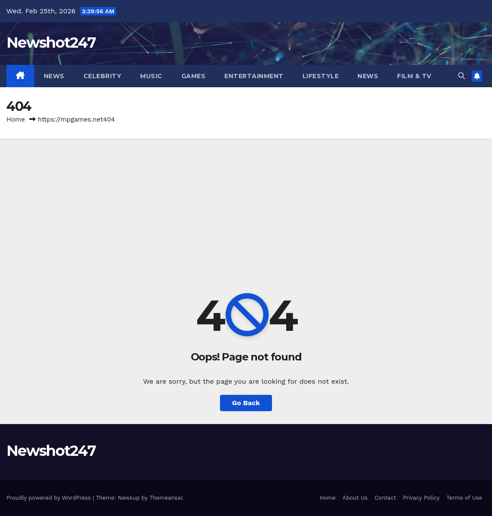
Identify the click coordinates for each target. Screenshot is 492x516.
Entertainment (254, 76)
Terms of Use (464, 498)
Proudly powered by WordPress (49, 498)
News (54, 76)
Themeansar (166, 498)
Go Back (246, 403)
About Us (354, 498)
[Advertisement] (246, 203)
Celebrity (102, 76)
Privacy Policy (421, 498)
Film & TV (414, 76)
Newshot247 (50, 43)
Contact (385, 498)
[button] (461, 76)
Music (151, 76)
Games (193, 76)
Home (15, 119)
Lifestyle (321, 76)
